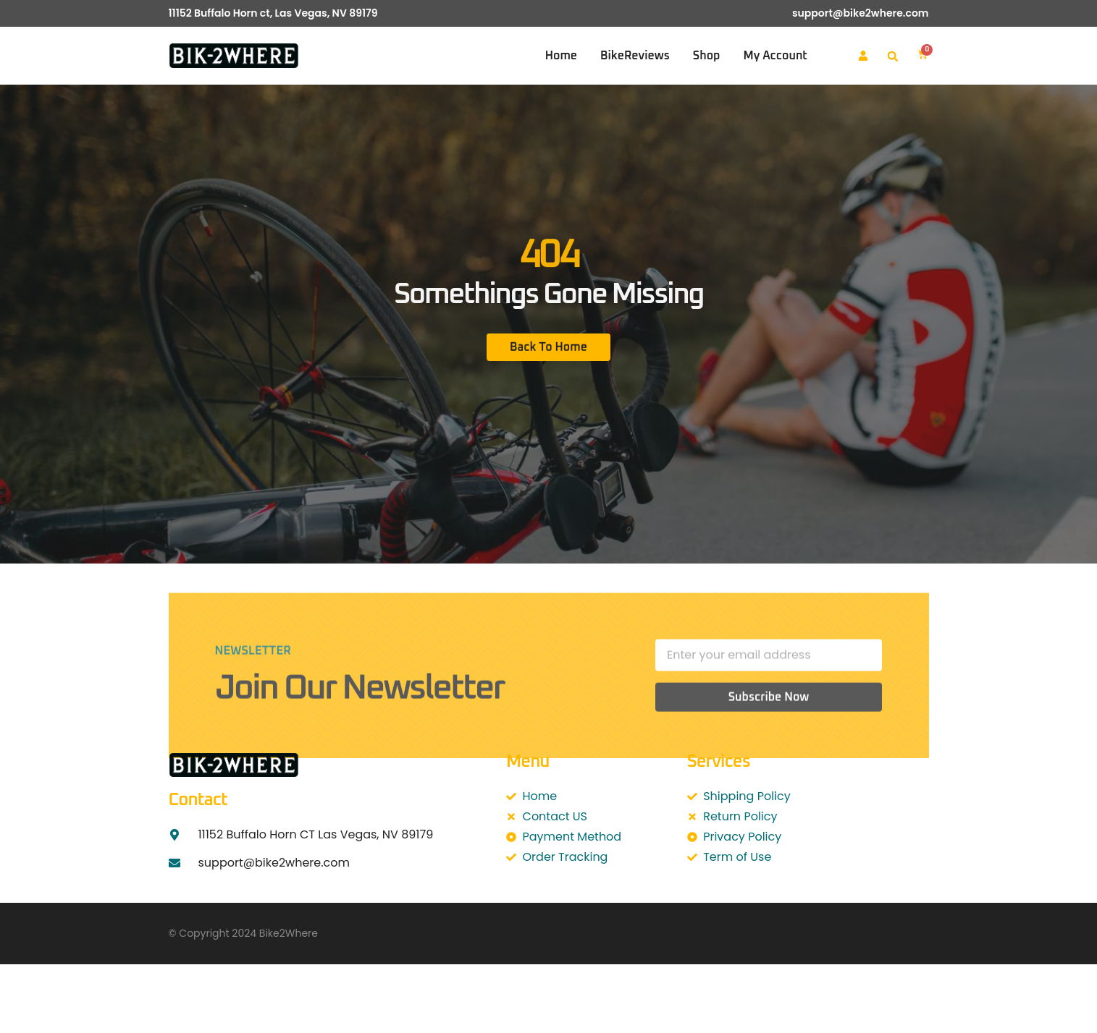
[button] (893, 56)
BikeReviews (635, 55)
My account (775, 55)
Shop (706, 55)
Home (561, 55)
